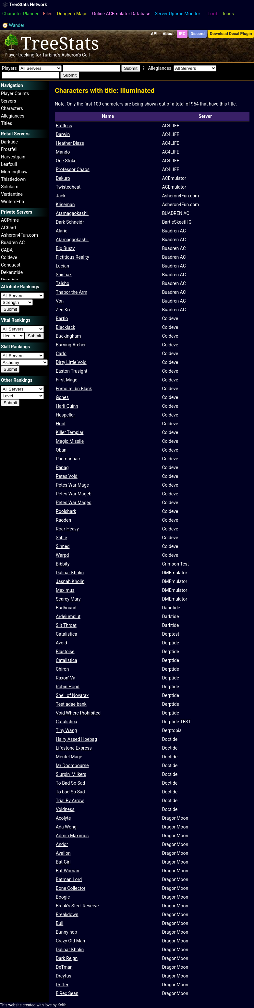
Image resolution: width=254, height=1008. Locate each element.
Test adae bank (71, 704)
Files (48, 13)
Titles (6, 123)
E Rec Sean (67, 993)
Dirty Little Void (71, 362)
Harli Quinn (67, 406)
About (168, 33)
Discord (198, 33)
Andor (62, 844)
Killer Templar (69, 432)
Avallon (63, 853)
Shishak (64, 274)
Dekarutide (12, 272)
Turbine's (51, 54)
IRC (182, 33)
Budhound (66, 607)
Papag (62, 467)
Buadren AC (13, 242)
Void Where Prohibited (78, 713)
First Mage (66, 379)
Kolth (61, 1005)
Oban (61, 450)
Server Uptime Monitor (177, 13)
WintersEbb (12, 201)
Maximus (65, 590)
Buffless (64, 125)
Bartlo (62, 318)
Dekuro (63, 178)
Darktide (9, 141)
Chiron (62, 669)
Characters (12, 108)
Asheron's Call (75, 54)
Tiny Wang (66, 730)
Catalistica (66, 634)
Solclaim (9, 186)
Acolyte (63, 818)
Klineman (65, 204)
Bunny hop (66, 932)
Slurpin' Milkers (71, 774)
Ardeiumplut (68, 616)
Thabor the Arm (71, 292)
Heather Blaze (70, 143)
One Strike (66, 160)
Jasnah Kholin (70, 581)
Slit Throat (66, 625)
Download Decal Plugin (231, 33)
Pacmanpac (68, 458)
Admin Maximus (72, 835)
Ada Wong (66, 826)
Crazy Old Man (70, 940)
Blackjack (65, 327)
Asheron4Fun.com (19, 235)
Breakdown (67, 914)
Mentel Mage (69, 756)
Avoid (61, 642)
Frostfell (9, 149)
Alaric (61, 230)
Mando (63, 152)
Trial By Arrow (70, 800)
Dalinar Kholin (70, 572)
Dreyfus (63, 975)
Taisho (62, 283)
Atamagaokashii (72, 213)
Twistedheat (68, 187)
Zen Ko (63, 309)
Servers (8, 101)
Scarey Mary (68, 599)
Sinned (63, 546)
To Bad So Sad (70, 783)
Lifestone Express (74, 748)
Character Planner (20, 13)
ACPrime (10, 220)
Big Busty (65, 248)
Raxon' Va (65, 677)
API (154, 33)
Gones (62, 397)
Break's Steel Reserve (77, 905)
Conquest (10, 265)
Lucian (62, 265)
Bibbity (62, 563)
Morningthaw (14, 171)
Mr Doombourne (72, 765)
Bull (59, 923)
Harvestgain (13, 156)
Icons (228, 13)
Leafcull (9, 164)
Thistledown (13, 179)
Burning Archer (71, 344)
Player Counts (15, 93)
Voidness (65, 809)
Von (60, 301)
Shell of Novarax (72, 695)
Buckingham (68, 336)
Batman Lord (69, 879)
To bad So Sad (70, 791)
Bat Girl (63, 862)
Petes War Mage (72, 485)
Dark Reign (67, 958)
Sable (61, 537)
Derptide (9, 279)
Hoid (60, 423)
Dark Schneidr (70, 222)
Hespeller (65, 414)
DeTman (64, 967)
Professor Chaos (73, 169)
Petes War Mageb (73, 493)
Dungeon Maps (72, 13)
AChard (8, 227)
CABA (7, 250)
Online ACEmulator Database (121, 13)
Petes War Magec (73, 502)
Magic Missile (70, 441)
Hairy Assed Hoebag (76, 739)
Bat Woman (67, 870)
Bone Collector (70, 888)
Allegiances (12, 115)
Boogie (63, 897)
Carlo (61, 353)
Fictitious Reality (72, 257)
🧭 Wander (13, 25)
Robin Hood (67, 686)
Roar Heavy (67, 528)
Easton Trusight (71, 371)
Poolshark (66, 511)
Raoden (63, 520)
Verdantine (12, 194)
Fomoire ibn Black (74, 388)
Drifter (62, 984)
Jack (61, 195)
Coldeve (9, 257)
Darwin (63, 134)
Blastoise (65, 651)
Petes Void (67, 476)
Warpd (62, 555)
